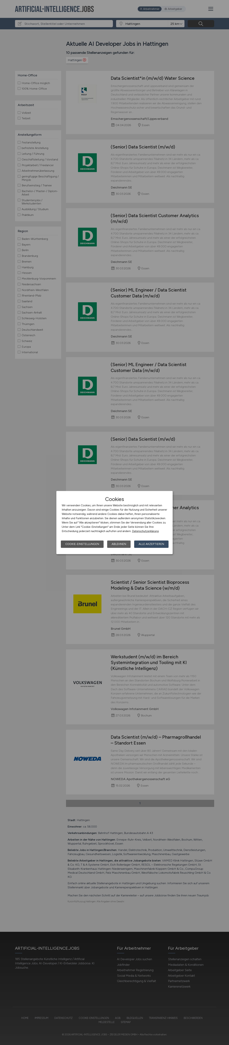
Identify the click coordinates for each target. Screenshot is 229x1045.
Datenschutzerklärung (145, 531)
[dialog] (114, 522)
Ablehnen (119, 544)
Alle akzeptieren (151, 544)
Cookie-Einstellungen (82, 544)
